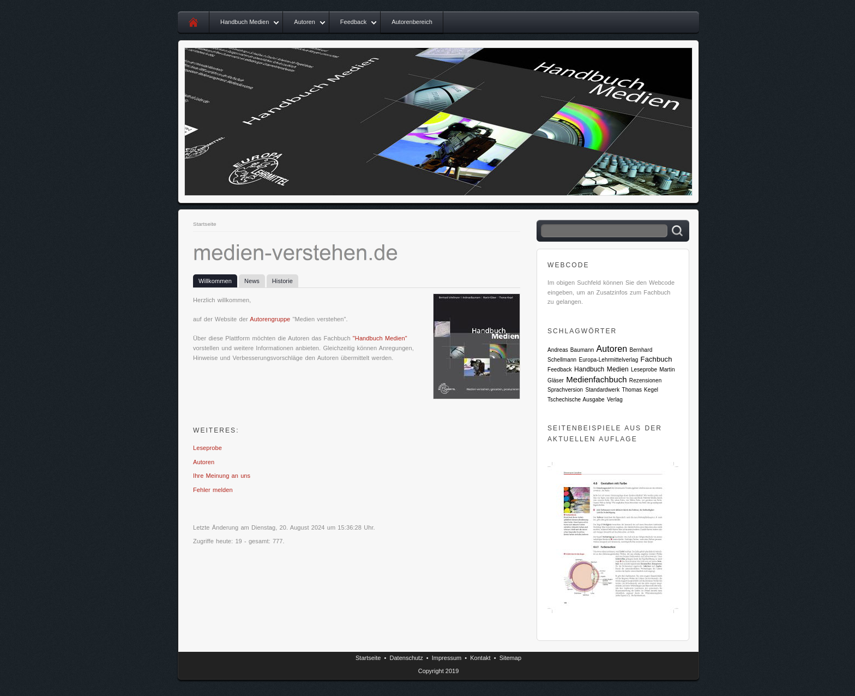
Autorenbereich (412, 22)
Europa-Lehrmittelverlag (608, 360)
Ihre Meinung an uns (221, 475)
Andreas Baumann (570, 350)
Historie (282, 281)
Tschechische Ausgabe (576, 400)
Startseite (204, 224)
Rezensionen (645, 380)
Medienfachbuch (596, 379)
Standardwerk (602, 390)
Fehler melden (213, 490)
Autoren (304, 22)
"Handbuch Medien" (380, 338)
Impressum (446, 658)
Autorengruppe (270, 319)
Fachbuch (656, 359)
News (252, 281)
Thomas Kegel (640, 390)
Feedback (353, 22)
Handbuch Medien (244, 22)
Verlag (615, 400)
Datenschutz (406, 658)
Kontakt (480, 658)
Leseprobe (207, 448)
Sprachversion (565, 390)
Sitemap (510, 658)
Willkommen (215, 281)
